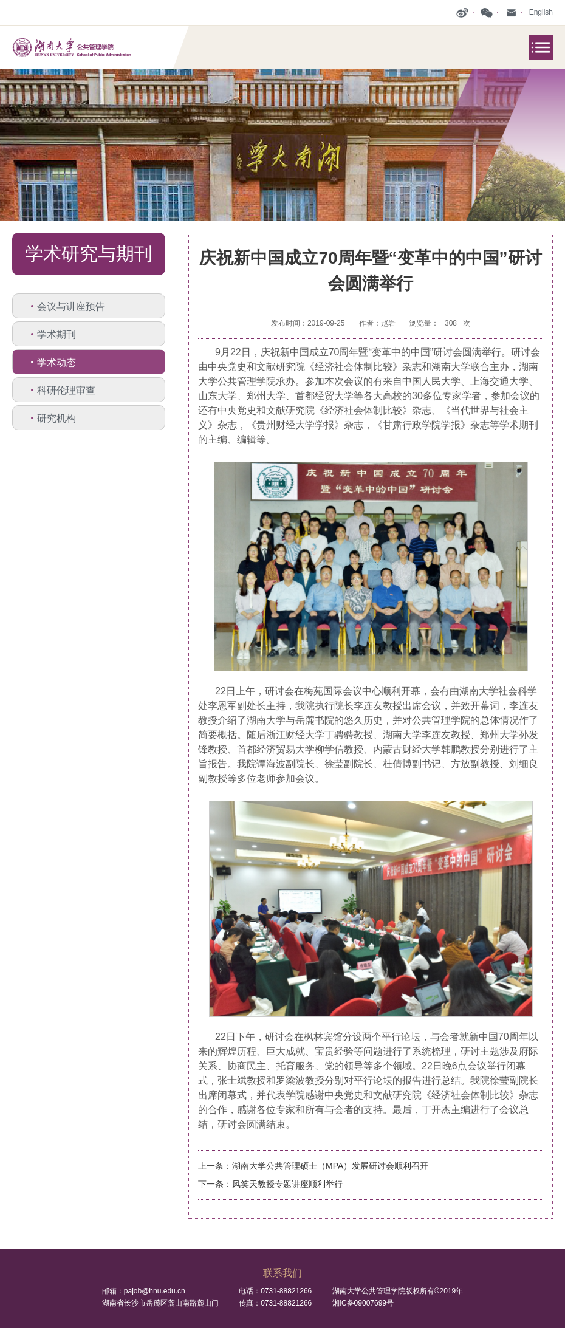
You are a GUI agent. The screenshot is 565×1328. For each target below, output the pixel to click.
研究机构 (56, 418)
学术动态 (56, 362)
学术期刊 (56, 334)
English (541, 12)
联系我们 (282, 1273)
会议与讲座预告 (71, 306)
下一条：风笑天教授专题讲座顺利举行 (270, 1184)
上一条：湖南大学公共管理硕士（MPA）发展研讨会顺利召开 (313, 1166)
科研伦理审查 (66, 390)
